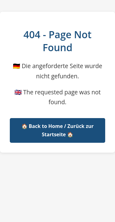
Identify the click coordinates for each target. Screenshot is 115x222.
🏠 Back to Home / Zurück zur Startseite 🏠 (57, 130)
